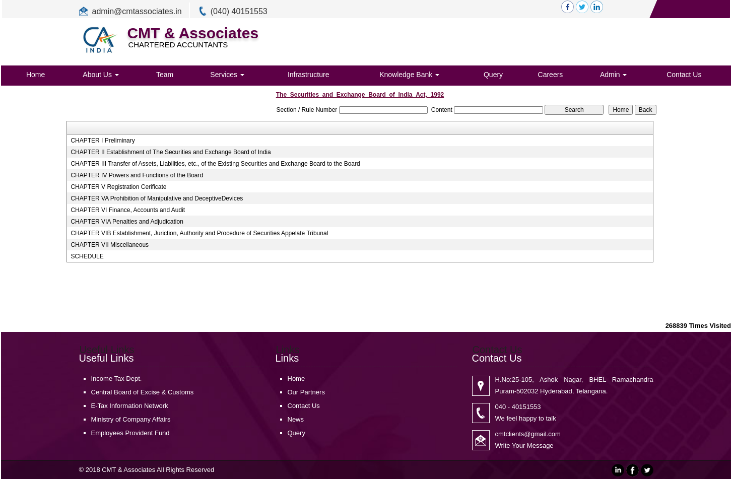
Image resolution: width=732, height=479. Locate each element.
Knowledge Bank (409, 75)
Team (164, 75)
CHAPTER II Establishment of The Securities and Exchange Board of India (171, 152)
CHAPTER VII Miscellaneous (110, 244)
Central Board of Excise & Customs (142, 392)
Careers (550, 75)
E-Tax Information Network (129, 405)
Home (35, 75)
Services (227, 75)
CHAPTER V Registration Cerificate (118, 186)
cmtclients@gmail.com (528, 434)
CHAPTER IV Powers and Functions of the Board (137, 175)
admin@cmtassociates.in (137, 11)
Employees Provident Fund (130, 433)
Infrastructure (308, 75)
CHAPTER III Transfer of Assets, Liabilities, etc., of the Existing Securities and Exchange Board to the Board (215, 163)
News (296, 419)
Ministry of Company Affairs (131, 419)
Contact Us (684, 75)
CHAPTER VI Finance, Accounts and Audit (128, 210)
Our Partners (306, 392)
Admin (613, 75)
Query (493, 75)
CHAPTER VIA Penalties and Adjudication (127, 221)
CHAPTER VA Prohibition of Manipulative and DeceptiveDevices (157, 198)
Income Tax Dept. (116, 378)
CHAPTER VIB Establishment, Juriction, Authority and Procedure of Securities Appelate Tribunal (199, 233)
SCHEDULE (87, 256)
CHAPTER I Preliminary (103, 140)
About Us (100, 75)
